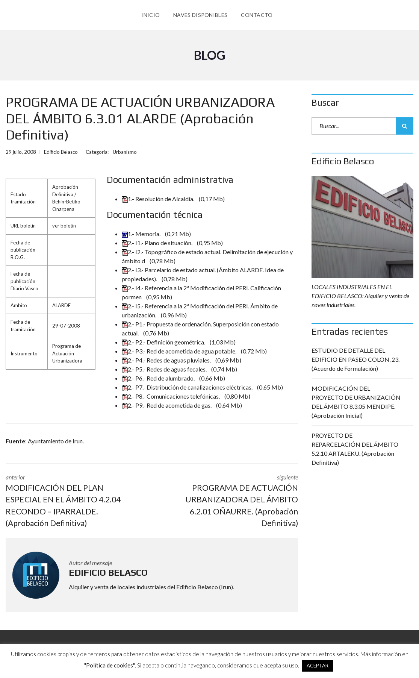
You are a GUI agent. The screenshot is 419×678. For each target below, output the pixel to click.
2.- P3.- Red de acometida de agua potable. (179, 351)
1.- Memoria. (142, 233)
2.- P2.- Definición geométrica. (164, 342)
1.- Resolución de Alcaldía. (158, 198)
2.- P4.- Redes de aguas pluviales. (167, 360)
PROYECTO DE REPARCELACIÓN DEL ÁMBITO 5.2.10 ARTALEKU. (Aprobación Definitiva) (355, 449)
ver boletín (64, 226)
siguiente (230, 501)
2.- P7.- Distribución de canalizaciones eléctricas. (188, 387)
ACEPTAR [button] (317, 666)
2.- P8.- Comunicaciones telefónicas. (171, 396)
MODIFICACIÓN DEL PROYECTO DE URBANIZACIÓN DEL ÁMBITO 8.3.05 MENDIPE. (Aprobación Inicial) (356, 402)
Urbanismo (125, 152)
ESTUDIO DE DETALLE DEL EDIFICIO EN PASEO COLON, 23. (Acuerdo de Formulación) (355, 359)
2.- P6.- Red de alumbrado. (159, 378)
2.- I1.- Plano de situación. (158, 242)
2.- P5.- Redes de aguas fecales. (165, 369)
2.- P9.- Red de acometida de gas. (167, 405)
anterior (73, 501)
